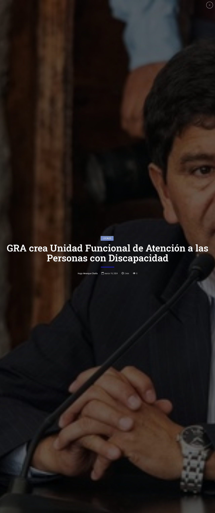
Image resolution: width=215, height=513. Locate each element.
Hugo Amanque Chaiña (88, 248)
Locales (107, 213)
